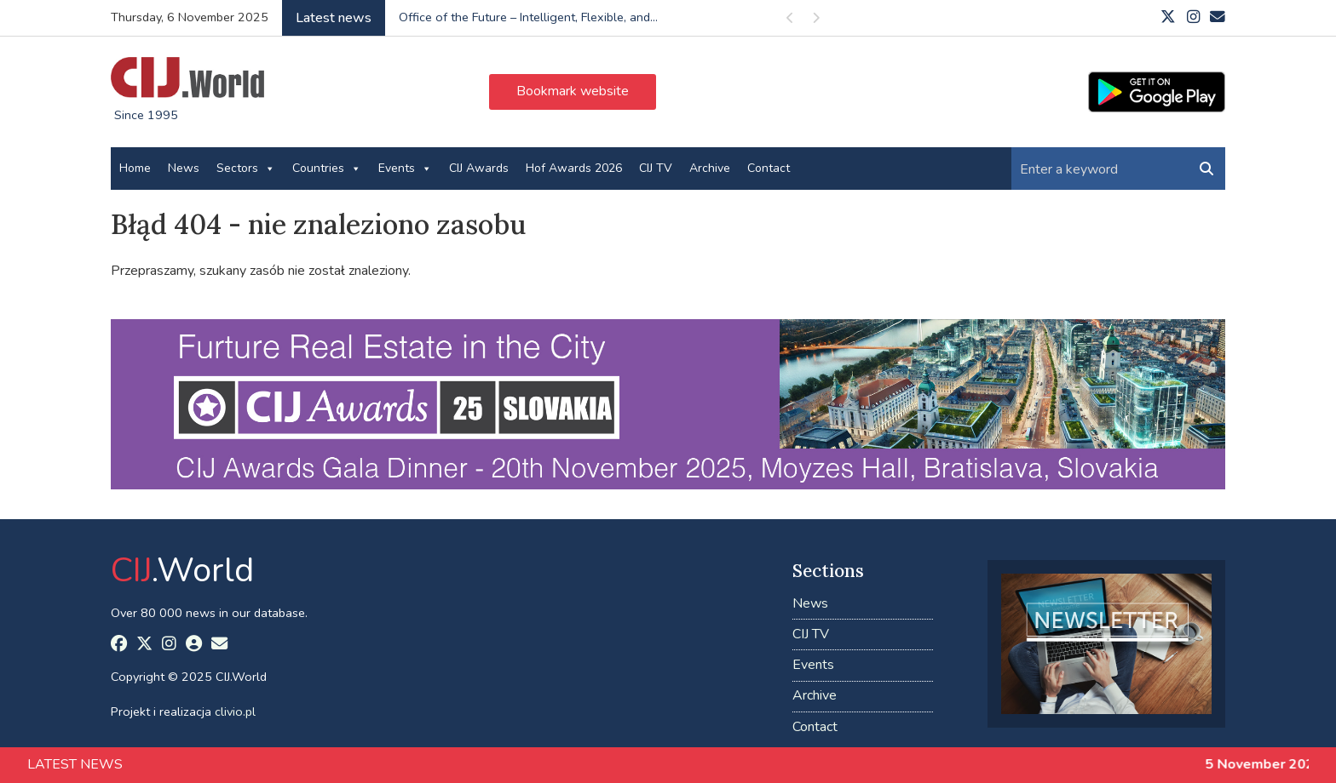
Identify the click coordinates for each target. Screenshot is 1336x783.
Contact (768, 168)
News (183, 168)
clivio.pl (235, 711)
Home (135, 168)
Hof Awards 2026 (574, 168)
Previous (790, 20)
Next (816, 20)
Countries (326, 168)
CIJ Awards (479, 168)
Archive (709, 168)
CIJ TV (655, 168)
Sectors (245, 168)
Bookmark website (572, 91)
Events (405, 168)
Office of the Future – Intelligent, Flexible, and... (528, 17)
